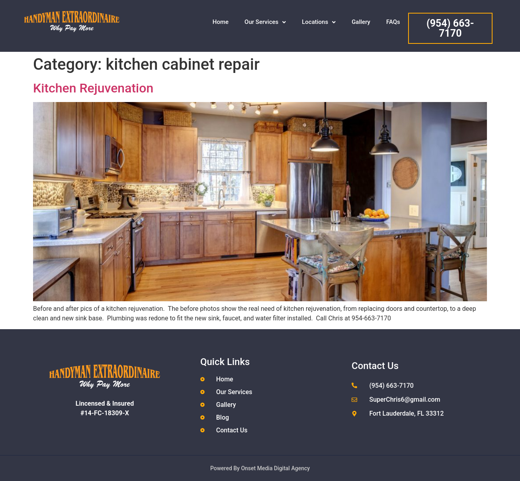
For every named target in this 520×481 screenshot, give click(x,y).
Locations (319, 22)
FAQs (393, 22)
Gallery (361, 22)
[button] (265, 22)
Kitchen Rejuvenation (93, 88)
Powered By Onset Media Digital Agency (260, 468)
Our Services (265, 22)
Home (221, 22)
